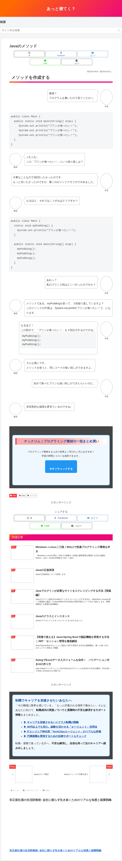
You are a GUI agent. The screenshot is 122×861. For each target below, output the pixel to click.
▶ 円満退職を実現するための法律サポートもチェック (55, 724)
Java (13, 488)
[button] (119, 30)
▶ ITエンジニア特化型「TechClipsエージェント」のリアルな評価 (62, 719)
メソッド (31, 488)
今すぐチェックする (61, 461)
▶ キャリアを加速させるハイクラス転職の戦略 (51, 710)
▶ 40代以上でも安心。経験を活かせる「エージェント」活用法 (60, 715)
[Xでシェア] (26, 54)
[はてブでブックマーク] (61, 54)
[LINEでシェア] (78, 54)
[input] (61, 30)
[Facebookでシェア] (43, 54)
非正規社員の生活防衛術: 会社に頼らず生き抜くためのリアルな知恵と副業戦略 (55, 839)
